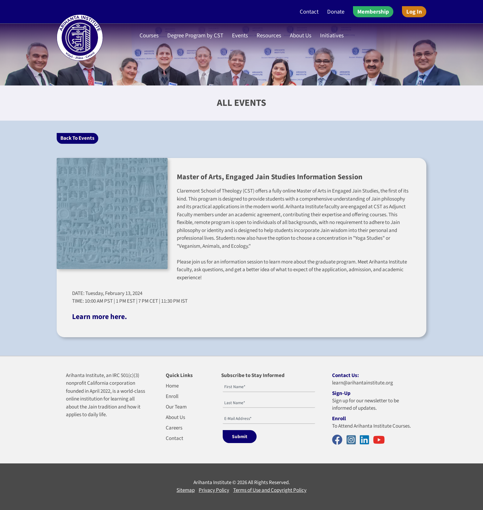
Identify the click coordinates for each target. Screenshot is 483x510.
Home (172, 386)
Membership (373, 12)
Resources (269, 35)
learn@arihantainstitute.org (362, 383)
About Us (300, 35)
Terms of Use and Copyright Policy (269, 490)
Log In (414, 12)
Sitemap (186, 490)
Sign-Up (341, 393)
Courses (149, 35)
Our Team (176, 407)
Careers (174, 428)
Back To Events (77, 138)
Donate (335, 12)
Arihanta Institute (212, 482)
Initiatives (332, 35)
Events (240, 35)
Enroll (172, 396)
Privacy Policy (214, 490)
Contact (309, 12)
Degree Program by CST (195, 35)
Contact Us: (345, 375)
